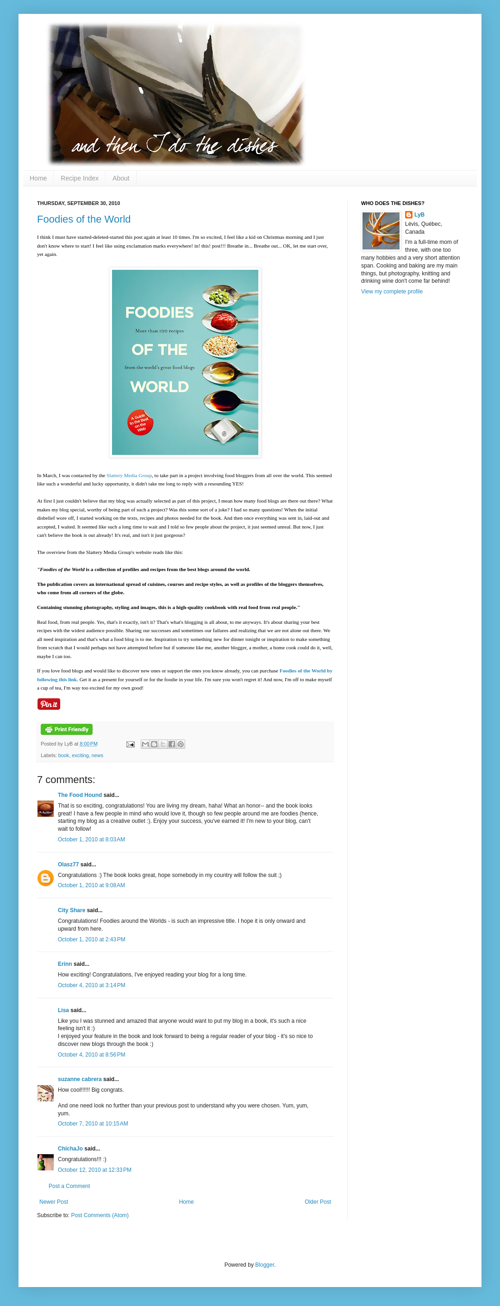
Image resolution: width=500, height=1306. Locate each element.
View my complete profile (392, 291)
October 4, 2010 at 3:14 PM (91, 985)
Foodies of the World (84, 219)
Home (38, 178)
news (97, 755)
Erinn (65, 964)
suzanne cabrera (80, 1079)
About (121, 178)
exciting (80, 755)
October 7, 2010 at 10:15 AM (93, 1123)
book (63, 755)
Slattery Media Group (129, 475)
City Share (71, 910)
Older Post (318, 1202)
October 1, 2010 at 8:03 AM (91, 839)
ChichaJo (70, 1148)
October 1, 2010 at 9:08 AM (91, 885)
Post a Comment (69, 1186)
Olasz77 (68, 864)
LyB (419, 214)
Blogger (264, 1265)
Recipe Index (80, 178)
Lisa (63, 1010)
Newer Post (53, 1202)
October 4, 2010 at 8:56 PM (91, 1054)
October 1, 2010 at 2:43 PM (91, 939)
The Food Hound (80, 795)
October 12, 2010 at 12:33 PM (94, 1170)
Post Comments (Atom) (100, 1215)
